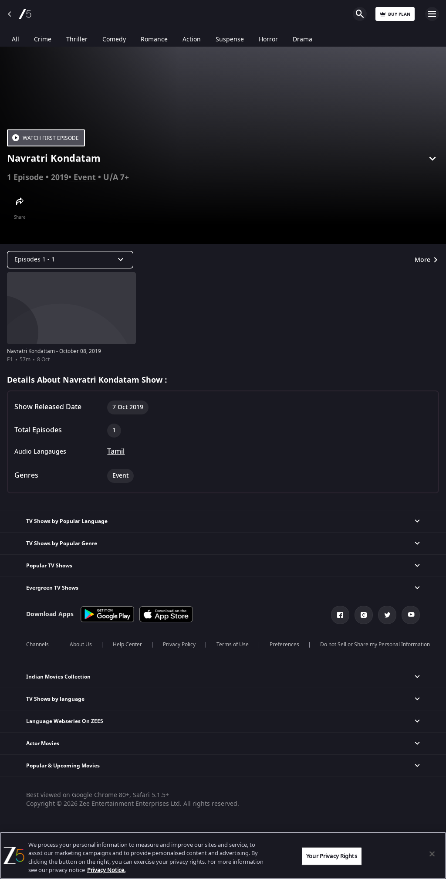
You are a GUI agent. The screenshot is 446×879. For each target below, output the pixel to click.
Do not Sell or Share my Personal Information (375, 644)
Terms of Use (232, 644)
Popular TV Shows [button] (49, 566)
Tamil (116, 451)
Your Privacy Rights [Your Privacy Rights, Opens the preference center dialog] (331, 856)
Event (85, 177)
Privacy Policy (179, 644)
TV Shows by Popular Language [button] (67, 521)
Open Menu (432, 14)
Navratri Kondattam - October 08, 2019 (54, 351)
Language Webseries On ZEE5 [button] (64, 721)
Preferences (284, 644)
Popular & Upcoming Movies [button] (63, 766)
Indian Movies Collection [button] (58, 677)
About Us (81, 644)
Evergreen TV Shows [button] (52, 588)
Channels (37, 644)
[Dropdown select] (70, 259)
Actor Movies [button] (42, 743)
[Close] (432, 853)
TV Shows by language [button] (55, 699)
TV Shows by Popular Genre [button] (61, 543)
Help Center (127, 644)
